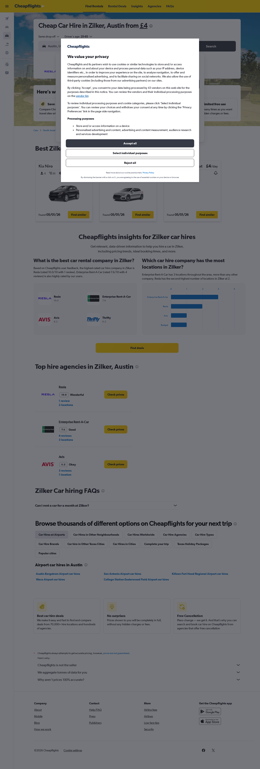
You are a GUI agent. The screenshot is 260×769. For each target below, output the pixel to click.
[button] (130, 143)
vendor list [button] (82, 96)
